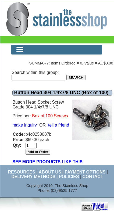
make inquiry (24, 125)
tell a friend (58, 125)
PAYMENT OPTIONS (85, 172)
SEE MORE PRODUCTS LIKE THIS (47, 161)
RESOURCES (21, 172)
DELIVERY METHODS (33, 176)
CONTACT (93, 176)
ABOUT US (50, 172)
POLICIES (69, 176)
